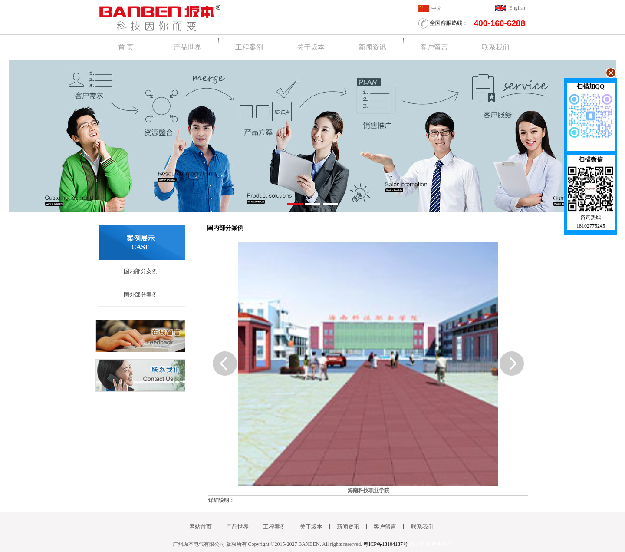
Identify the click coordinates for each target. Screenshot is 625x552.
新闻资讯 (372, 47)
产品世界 (187, 47)
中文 (436, 8)
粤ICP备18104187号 (385, 544)
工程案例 (249, 47)
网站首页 (200, 526)
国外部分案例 (141, 294)
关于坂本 (311, 47)
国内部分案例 (141, 271)
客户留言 (434, 47)
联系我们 (496, 47)
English (517, 8)
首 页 (126, 47)
